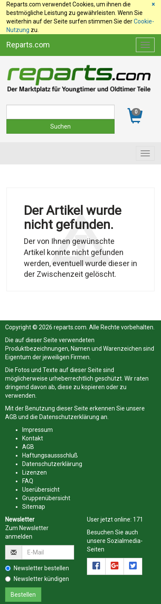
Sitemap (33, 506)
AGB (11, 416)
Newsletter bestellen (37, 568)
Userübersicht (41, 489)
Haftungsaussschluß (50, 455)
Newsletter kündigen (37, 578)
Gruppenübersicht (46, 498)
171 (138, 519)
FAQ (27, 481)
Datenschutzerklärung (69, 416)
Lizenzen (34, 472)
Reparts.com (28, 44)
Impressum (37, 429)
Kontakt (32, 438)
